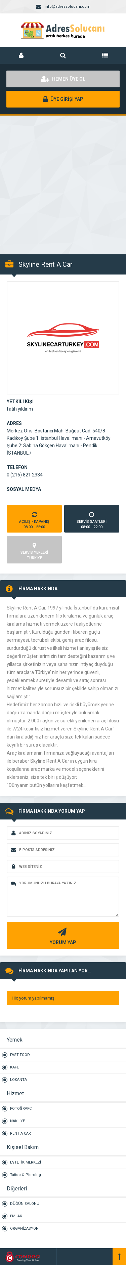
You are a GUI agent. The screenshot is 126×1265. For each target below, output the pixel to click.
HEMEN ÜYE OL (63, 79)
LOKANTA (18, 1080)
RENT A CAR (20, 1133)
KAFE (14, 1067)
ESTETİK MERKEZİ (25, 1162)
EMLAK (16, 1216)
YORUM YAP (62, 935)
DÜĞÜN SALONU (24, 1203)
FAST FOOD (20, 1055)
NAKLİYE (17, 1121)
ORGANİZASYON (24, 1228)
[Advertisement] (63, 181)
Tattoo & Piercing (25, 1175)
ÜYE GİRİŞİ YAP (63, 99)
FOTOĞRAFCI (21, 1108)
